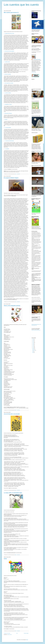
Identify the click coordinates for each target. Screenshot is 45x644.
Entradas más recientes (7, 633)
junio (33, 351)
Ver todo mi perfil (34, 72)
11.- (9, 140)
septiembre (33, 350)
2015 (33, 342)
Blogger (27, 639)
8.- (8, 113)
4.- (7, 74)
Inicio (17, 633)
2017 (33, 341)
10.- (7, 127)
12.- (6, 148)
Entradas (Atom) (9, 634)
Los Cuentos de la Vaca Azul (36, 59)
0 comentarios (18, 301)
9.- (5, 119)
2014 (33, 343)
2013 (33, 344)
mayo (33, 352)
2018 (33, 340)
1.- (9, 33)
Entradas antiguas (26, 633)
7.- (8, 104)
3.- (7, 61)
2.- (9, 51)
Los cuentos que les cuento (21, 4)
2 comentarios (18, 490)
